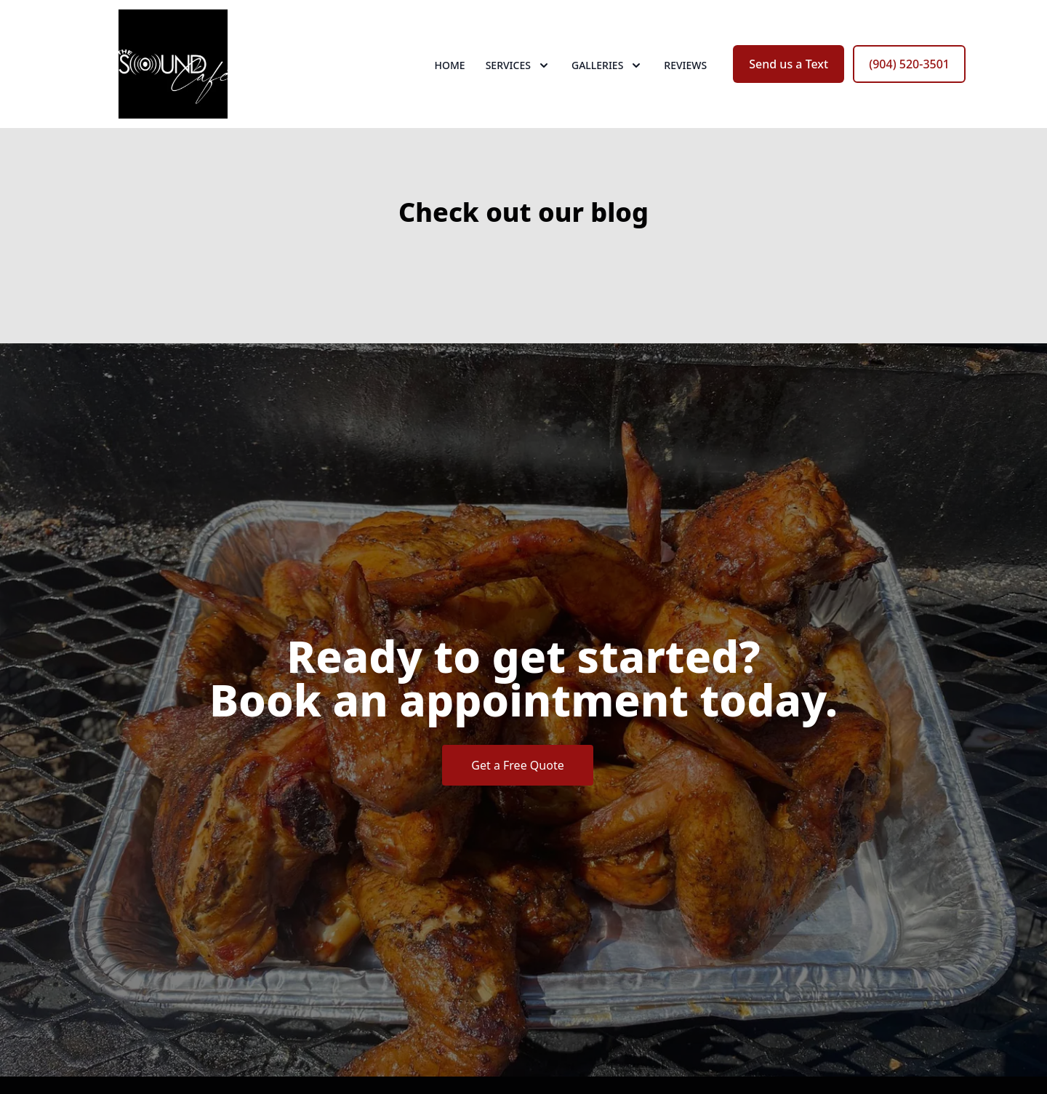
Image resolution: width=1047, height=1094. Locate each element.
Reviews (685, 65)
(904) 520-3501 (909, 64)
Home (450, 65)
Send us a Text (788, 64)
